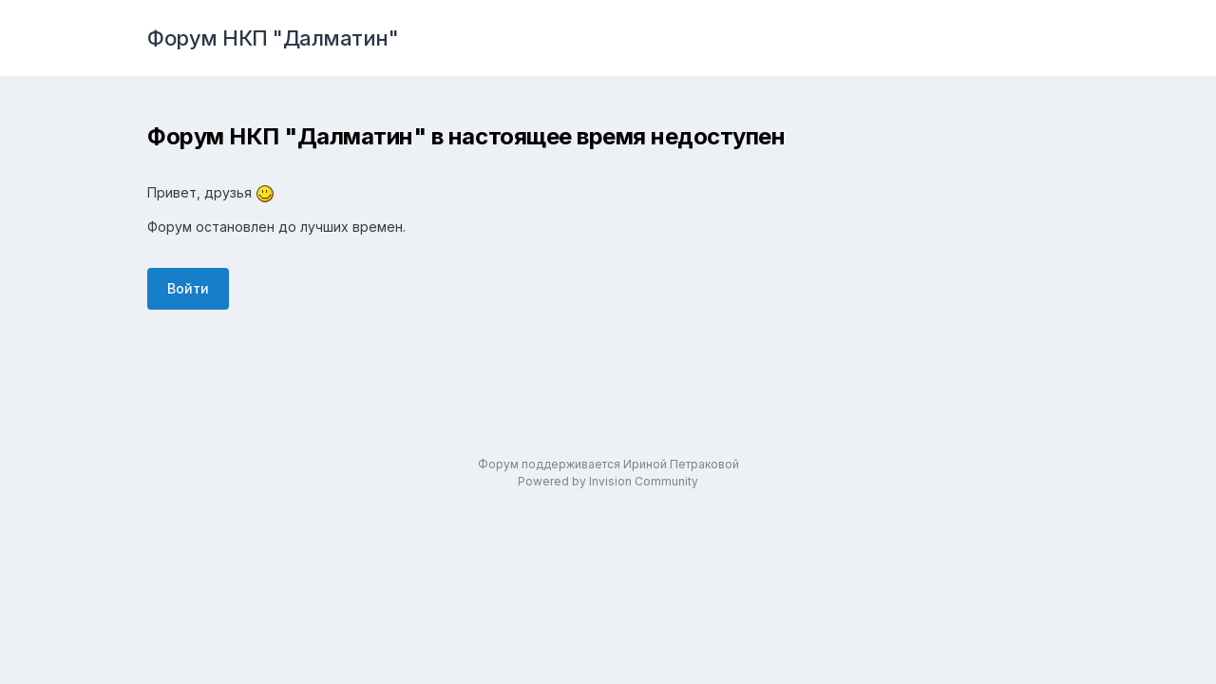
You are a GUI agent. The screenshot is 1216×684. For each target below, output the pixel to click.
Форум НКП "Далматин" (272, 38)
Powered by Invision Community (608, 481)
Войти (188, 288)
